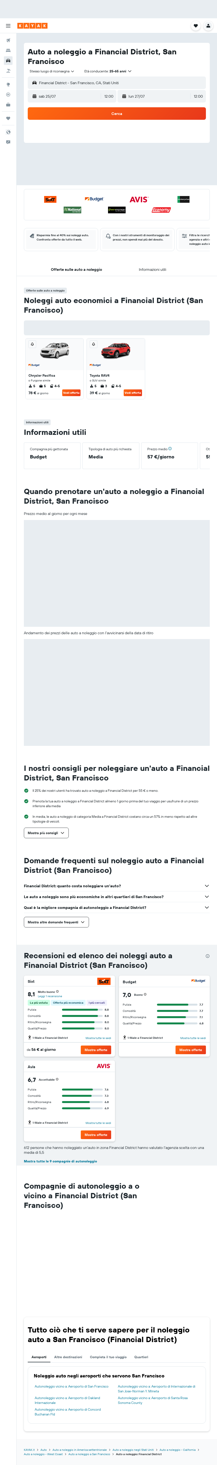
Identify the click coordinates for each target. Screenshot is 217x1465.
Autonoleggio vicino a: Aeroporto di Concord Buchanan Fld (68, 1411)
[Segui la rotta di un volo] (8, 94)
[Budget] (198, 981)
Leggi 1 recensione (50, 996)
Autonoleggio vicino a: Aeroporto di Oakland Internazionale (67, 1400)
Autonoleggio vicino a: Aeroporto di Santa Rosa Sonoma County (153, 1400)
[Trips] (8, 118)
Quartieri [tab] (141, 1357)
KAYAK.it (29, 1450)
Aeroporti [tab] (39, 1357)
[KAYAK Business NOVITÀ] (8, 104)
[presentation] (207, 956)
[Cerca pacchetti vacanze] (8, 71)
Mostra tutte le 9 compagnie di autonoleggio (60, 1161)
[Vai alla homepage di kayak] (32, 26)
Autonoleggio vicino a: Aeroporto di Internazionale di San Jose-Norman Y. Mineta (156, 1388)
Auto (44, 1450)
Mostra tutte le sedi (98, 1038)
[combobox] (52, 71)
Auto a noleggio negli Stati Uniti (133, 1450)
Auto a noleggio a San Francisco (89, 1454)
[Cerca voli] (8, 40)
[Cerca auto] (8, 60)
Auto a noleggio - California (178, 1450)
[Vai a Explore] (8, 84)
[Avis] (104, 1066)
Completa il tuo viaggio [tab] (108, 1357)
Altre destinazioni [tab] (68, 1357)
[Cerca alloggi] (8, 50)
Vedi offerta (71, 392)
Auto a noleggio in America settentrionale (80, 1450)
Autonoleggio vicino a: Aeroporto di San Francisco (71, 1386)
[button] (8, 25)
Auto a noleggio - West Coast (43, 1454)
